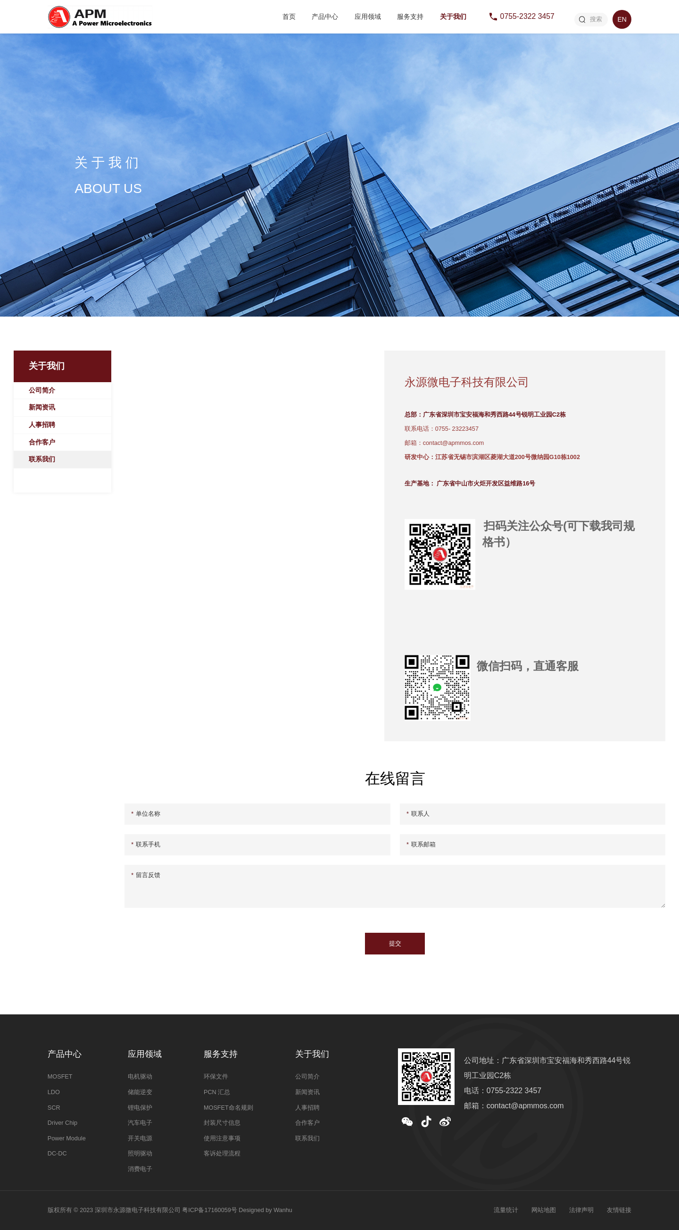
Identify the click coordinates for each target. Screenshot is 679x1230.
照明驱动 (140, 1153)
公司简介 (42, 390)
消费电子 (140, 1169)
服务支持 (410, 16)
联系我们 (42, 459)
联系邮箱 (421, 844)
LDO (54, 1092)
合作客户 (42, 442)
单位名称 (145, 814)
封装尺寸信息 (222, 1123)
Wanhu (282, 1210)
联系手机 (145, 844)
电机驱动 (140, 1076)
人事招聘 (42, 424)
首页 (289, 16)
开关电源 (140, 1138)
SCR (54, 1107)
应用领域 (368, 16)
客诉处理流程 (222, 1153)
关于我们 (453, 16)
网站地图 (543, 1210)
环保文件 (216, 1076)
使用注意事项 (222, 1138)
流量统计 (506, 1210)
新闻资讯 (42, 407)
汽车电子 (140, 1123)
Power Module (67, 1138)
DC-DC (57, 1153)
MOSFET (60, 1076)
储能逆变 (140, 1092)
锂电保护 (140, 1107)
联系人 (418, 814)
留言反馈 (145, 875)
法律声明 (581, 1210)
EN (621, 19)
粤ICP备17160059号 (209, 1210)
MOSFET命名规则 (228, 1107)
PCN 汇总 (217, 1092)
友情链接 (619, 1210)
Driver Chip (62, 1123)
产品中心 (325, 16)
